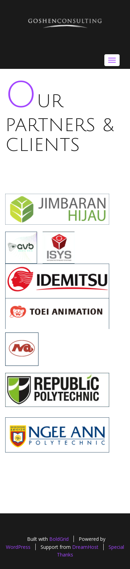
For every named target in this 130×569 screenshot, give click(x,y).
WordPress (18, 547)
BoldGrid (59, 539)
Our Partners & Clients (59, 123)
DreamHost (85, 547)
